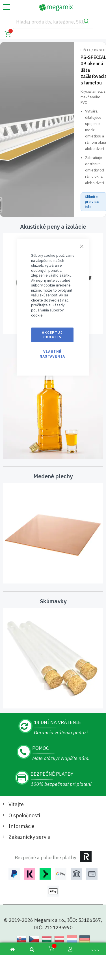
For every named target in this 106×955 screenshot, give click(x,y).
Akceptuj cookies (52, 334)
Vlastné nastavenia (52, 353)
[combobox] (53, 22)
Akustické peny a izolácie (53, 226)
